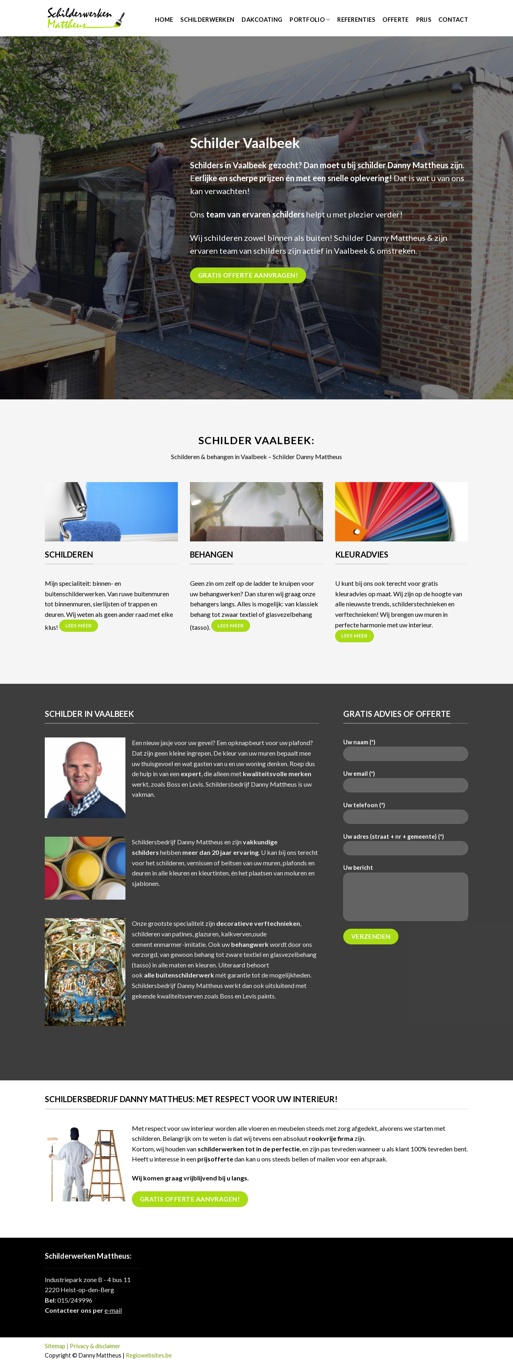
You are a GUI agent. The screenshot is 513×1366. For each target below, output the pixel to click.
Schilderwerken (207, 19)
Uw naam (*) (405, 753)
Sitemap (55, 1346)
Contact (453, 19)
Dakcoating (262, 19)
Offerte (395, 19)
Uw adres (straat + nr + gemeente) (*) (405, 847)
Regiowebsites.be (149, 1355)
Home (164, 19)
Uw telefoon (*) (405, 815)
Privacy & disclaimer (95, 1346)
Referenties (356, 19)
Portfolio (310, 19)
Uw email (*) (405, 784)
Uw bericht (405, 895)
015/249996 (74, 1300)
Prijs (423, 19)
